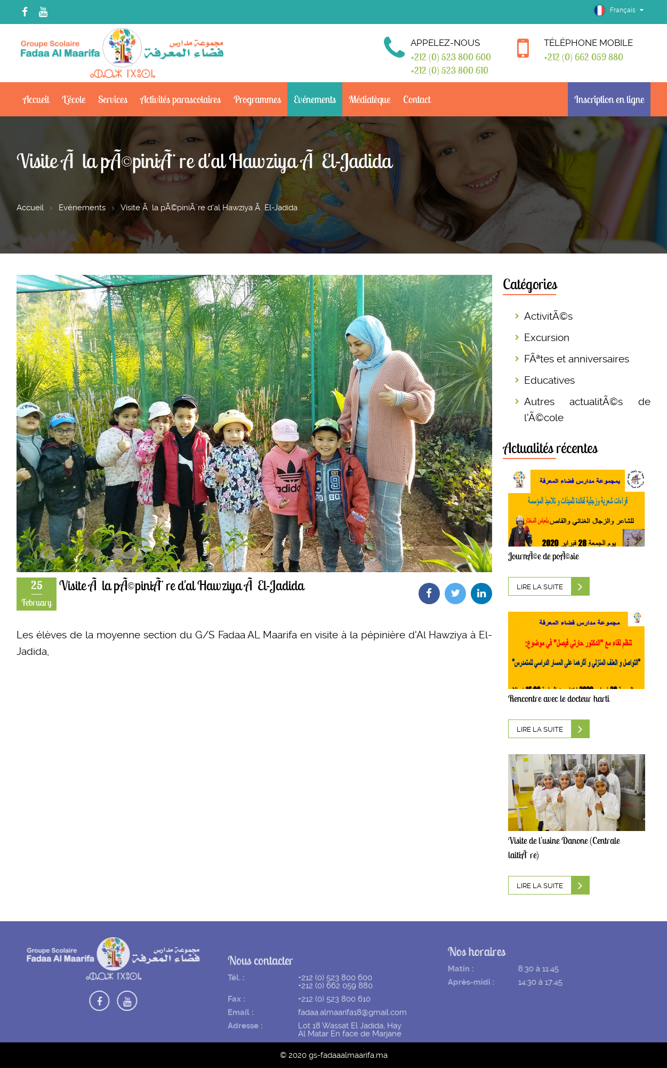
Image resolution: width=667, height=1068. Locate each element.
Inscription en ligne (609, 99)
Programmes (257, 99)
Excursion (546, 337)
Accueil (36, 99)
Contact (416, 99)
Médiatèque (369, 99)
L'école (73, 99)
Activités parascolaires (180, 99)
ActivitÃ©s (548, 316)
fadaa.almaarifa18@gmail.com (352, 1025)
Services (112, 99)
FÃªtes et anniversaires (576, 359)
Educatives (549, 380)
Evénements (315, 99)
